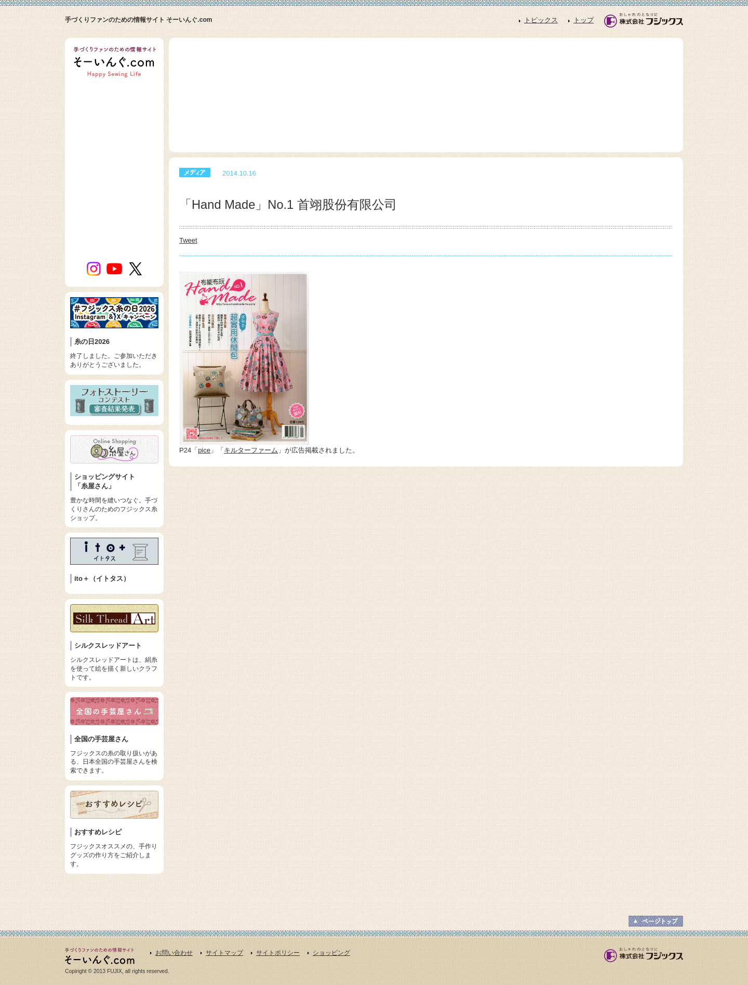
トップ (583, 20)
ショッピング (331, 952)
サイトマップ (224, 952)
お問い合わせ (174, 952)
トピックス (541, 20)
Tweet (188, 240)
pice (204, 450)
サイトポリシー (278, 952)
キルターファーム (251, 450)
